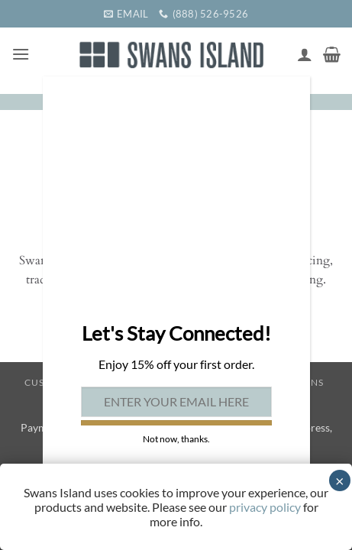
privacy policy (265, 507)
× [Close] (339, 480)
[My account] (304, 54)
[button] (20, 54)
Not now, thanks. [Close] (176, 439)
